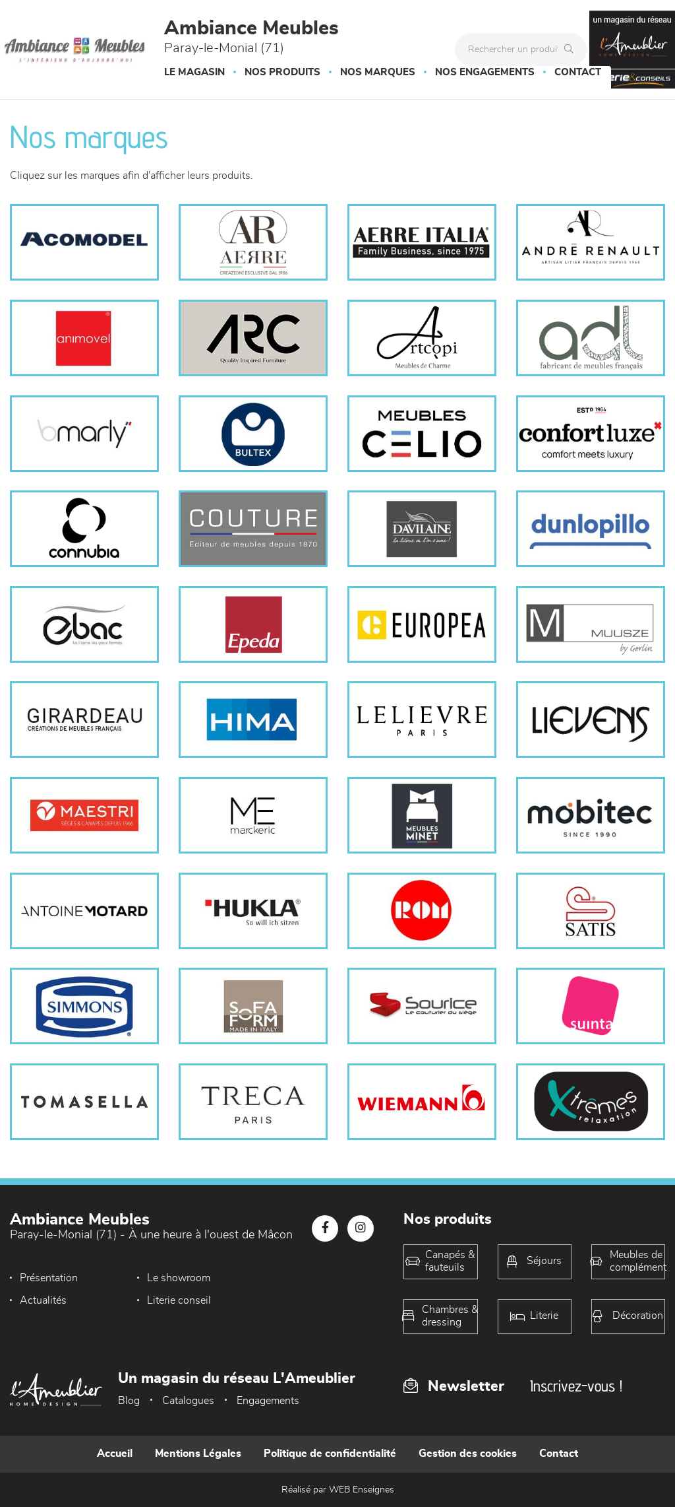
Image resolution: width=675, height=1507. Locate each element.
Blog (129, 1400)
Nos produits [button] (282, 72)
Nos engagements (485, 72)
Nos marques (377, 72)
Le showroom (174, 1278)
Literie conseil (52, 1300)
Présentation (49, 1278)
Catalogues (188, 1400)
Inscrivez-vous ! (576, 1385)
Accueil (114, 1453)
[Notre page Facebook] (325, 1228)
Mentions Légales (198, 1453)
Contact (577, 72)
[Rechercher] (572, 49)
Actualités (287, 1278)
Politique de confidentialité (330, 1453)
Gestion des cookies (468, 1453)
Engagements (268, 1400)
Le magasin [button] (194, 72)
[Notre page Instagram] (360, 1228)
